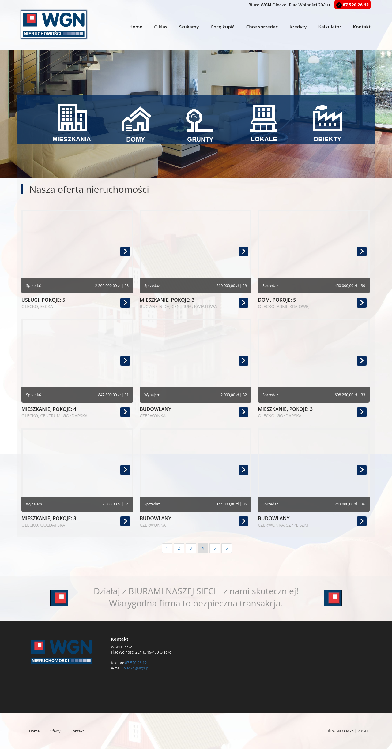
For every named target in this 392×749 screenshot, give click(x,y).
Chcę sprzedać (262, 27)
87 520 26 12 (352, 5)
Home (135, 27)
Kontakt (362, 27)
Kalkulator (329, 27)
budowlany (195, 412)
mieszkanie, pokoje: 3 (195, 303)
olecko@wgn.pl (136, 668)
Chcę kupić (222, 27)
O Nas (160, 27)
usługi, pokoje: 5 (77, 303)
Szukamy (189, 27)
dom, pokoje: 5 (314, 303)
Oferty (55, 731)
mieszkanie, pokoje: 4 (77, 412)
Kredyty (298, 27)
